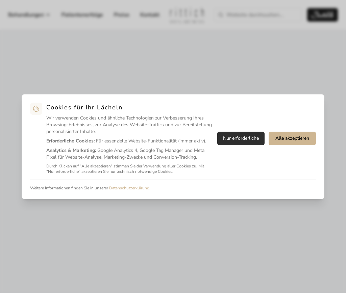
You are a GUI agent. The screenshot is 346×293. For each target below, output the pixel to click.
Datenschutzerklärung (129, 188)
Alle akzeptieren (292, 138)
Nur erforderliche (241, 138)
